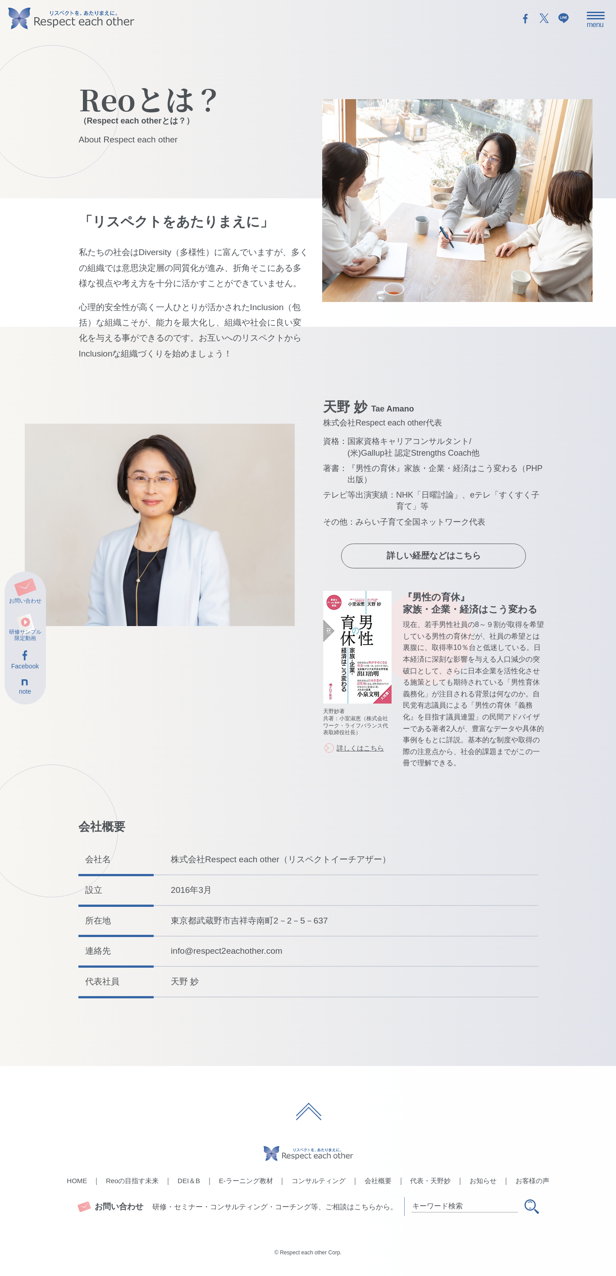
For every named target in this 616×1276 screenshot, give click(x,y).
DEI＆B (189, 1181)
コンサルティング (319, 1181)
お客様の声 (532, 1181)
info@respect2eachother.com (226, 951)
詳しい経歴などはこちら (434, 555)
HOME (77, 1181)
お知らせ (483, 1181)
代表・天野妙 (430, 1181)
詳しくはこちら (360, 748)
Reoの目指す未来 (132, 1181)
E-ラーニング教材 (246, 1181)
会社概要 (378, 1181)
